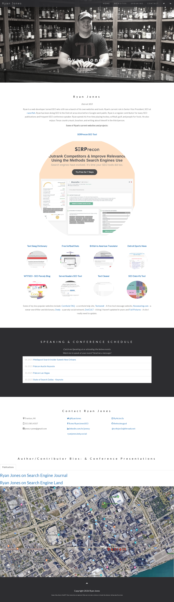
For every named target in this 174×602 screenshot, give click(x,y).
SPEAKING (137, 3)
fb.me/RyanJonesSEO (77, 423)
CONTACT (153, 3)
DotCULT (89, 309)
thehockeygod (119, 423)
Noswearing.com (140, 306)
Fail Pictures (135, 309)
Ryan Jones (12, 3)
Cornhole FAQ (68, 306)
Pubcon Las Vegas (41, 373)
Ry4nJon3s (117, 418)
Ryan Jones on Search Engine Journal (33, 475)
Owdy (57, 309)
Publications (8, 467)
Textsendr (99, 306)
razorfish (31, 113)
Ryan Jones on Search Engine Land (31, 482)
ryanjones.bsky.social (77, 433)
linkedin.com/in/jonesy (78, 428)
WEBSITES (120, 3)
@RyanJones (74, 418)
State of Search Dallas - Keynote (48, 379)
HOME (106, 3)
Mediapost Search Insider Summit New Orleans (54, 359)
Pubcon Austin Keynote (44, 366)
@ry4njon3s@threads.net (123, 428)
